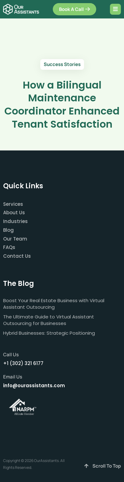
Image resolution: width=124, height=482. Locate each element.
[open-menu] (115, 9)
